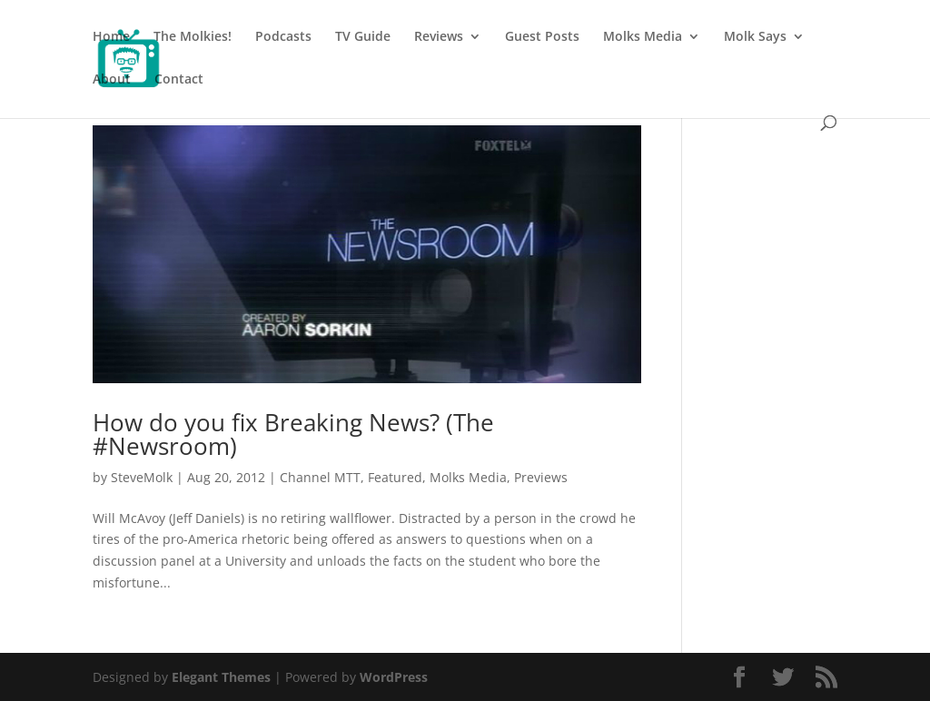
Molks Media (642, 37)
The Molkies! (192, 37)
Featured (395, 477)
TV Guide (363, 37)
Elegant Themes (221, 677)
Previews (541, 477)
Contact (178, 80)
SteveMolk (142, 477)
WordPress (394, 677)
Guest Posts (542, 37)
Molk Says (755, 37)
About (112, 80)
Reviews (438, 37)
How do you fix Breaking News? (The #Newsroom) (293, 434)
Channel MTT (320, 477)
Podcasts (283, 37)
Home (111, 37)
